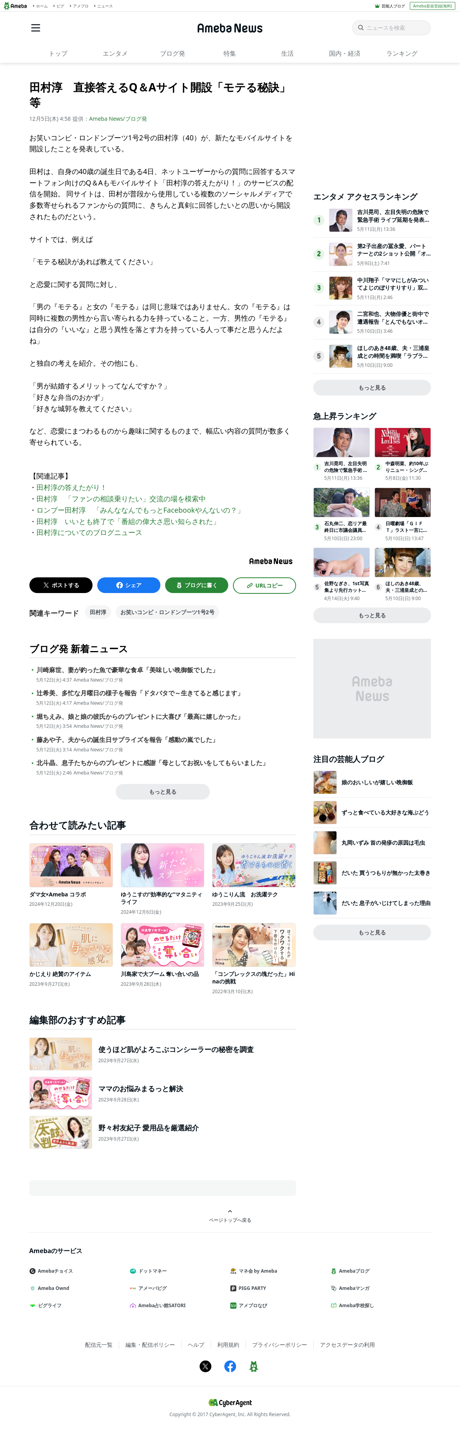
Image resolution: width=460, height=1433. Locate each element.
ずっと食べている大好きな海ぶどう (385, 812)
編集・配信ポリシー (150, 1344)
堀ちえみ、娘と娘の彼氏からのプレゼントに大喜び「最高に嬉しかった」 (140, 717)
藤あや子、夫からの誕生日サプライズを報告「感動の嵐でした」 (127, 740)
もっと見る (162, 791)
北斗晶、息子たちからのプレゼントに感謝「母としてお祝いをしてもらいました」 (152, 763)
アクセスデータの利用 (347, 1344)
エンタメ (115, 53)
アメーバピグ (151, 1288)
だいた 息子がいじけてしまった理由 (386, 903)
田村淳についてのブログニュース (89, 532)
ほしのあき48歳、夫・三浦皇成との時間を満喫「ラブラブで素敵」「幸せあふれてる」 (393, 355)
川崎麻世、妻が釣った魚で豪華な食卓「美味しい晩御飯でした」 (127, 670)
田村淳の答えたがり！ (71, 487)
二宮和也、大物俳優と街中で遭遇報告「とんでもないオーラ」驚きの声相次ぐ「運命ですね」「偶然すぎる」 (393, 325)
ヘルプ (196, 1344)
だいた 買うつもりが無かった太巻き (386, 872)
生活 (287, 53)
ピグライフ (48, 1305)
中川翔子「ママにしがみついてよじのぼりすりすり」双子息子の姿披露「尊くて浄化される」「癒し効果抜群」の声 (393, 291)
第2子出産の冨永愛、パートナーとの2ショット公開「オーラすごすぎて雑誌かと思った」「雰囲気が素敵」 (393, 257)
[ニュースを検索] (391, 27)
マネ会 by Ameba (257, 1271)
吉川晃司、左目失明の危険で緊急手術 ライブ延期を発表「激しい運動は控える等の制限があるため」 (393, 223)
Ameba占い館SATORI (161, 1305)
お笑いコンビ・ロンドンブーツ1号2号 (167, 612)
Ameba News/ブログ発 (118, 118)
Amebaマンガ (353, 1288)
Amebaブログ (353, 1271)
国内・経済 (344, 53)
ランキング (402, 53)
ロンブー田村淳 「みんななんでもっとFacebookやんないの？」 (140, 510)
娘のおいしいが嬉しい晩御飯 (377, 782)
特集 (230, 53)
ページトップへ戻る (230, 1216)
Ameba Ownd (52, 1288)
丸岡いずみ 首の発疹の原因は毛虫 (383, 842)
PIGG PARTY (251, 1288)
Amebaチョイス (54, 1271)
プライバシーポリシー (279, 1344)
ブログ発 (172, 53)
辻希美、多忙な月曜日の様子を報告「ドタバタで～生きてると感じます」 (140, 693)
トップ (58, 53)
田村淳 (98, 612)
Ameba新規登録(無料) (432, 6)
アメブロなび (251, 1305)
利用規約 (228, 1344)
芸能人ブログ (393, 6)
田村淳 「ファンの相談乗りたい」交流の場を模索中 (121, 498)
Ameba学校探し (356, 1305)
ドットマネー (151, 1271)
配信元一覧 (99, 1344)
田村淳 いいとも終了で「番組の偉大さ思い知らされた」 (128, 521)
